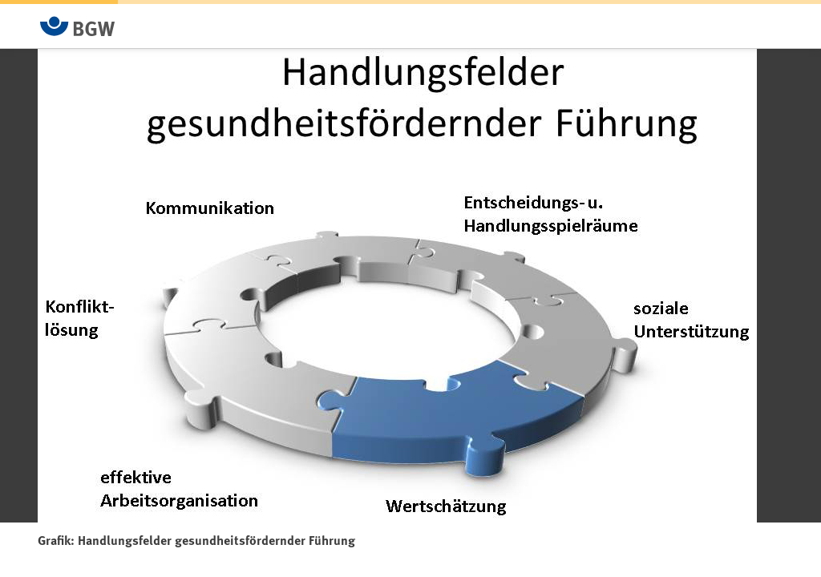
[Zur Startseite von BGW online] (78, 26)
